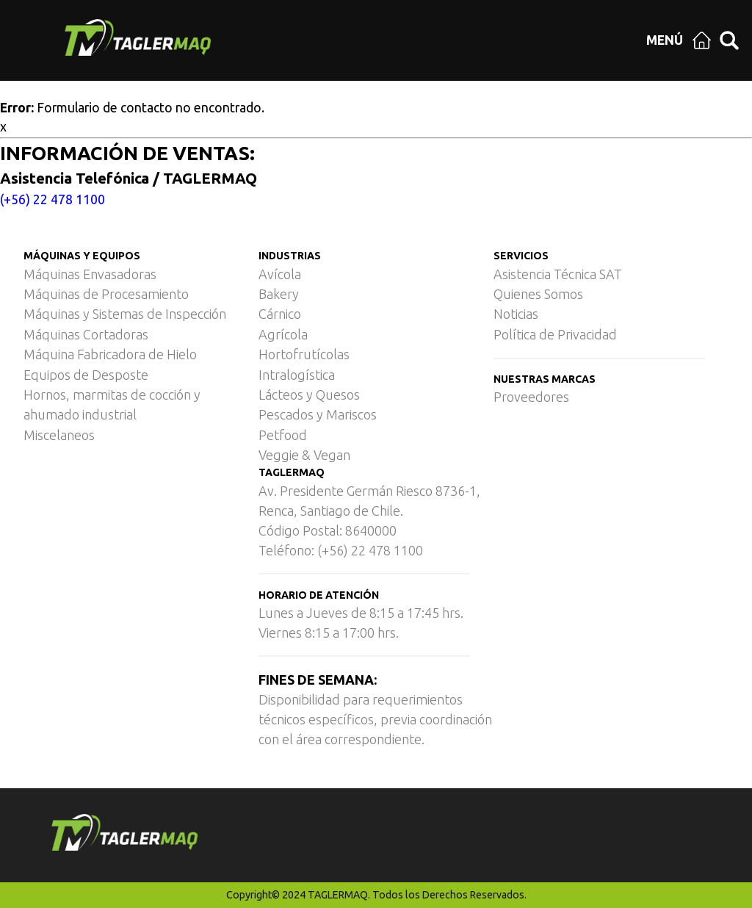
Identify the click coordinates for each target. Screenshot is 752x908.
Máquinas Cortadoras (86, 334)
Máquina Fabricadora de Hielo (110, 354)
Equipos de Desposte (86, 374)
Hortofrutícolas (304, 354)
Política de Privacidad (555, 334)
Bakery (278, 294)
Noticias (516, 313)
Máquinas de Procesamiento (106, 294)
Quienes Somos (538, 294)
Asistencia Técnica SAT (558, 274)
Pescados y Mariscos (317, 414)
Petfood (282, 435)
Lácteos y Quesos (309, 394)
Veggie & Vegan (304, 454)
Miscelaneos (59, 435)
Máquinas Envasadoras (90, 274)
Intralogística (296, 374)
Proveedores (531, 396)
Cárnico (279, 313)
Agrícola (283, 334)
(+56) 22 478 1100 (52, 199)
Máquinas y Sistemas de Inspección (125, 313)
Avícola (279, 274)
